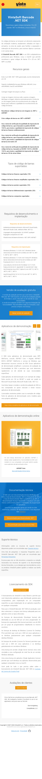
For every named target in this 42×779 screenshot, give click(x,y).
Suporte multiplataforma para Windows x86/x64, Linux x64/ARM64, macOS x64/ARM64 (18, 85)
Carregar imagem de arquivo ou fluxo (21, 92)
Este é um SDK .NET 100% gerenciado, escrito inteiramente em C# (20, 78)
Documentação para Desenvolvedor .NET (20, 518)
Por (37, 4)
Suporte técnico (33, 548)
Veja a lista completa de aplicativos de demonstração (22, 405)
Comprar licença (21, 590)
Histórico (23, 512)
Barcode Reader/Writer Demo (21, 471)
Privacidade (23, 731)
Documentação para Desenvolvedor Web (21, 525)
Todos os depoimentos (22, 688)
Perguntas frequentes (8, 557)
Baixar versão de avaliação (21, 313)
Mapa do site (15, 731)
